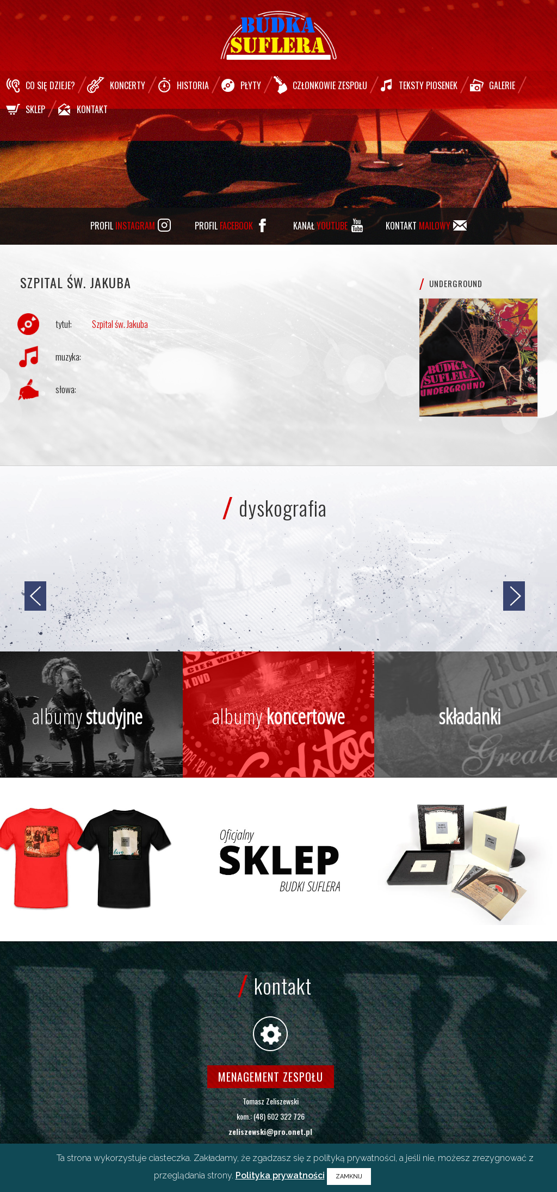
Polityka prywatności (280, 1175)
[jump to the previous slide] (35, 596)
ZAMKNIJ (349, 1176)
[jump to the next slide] (514, 596)
